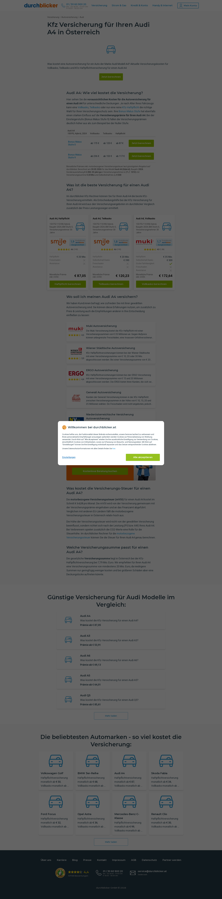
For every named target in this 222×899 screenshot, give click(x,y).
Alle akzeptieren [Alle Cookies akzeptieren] (142, 457)
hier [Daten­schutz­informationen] (113, 448)
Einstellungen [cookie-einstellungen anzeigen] (68, 457)
